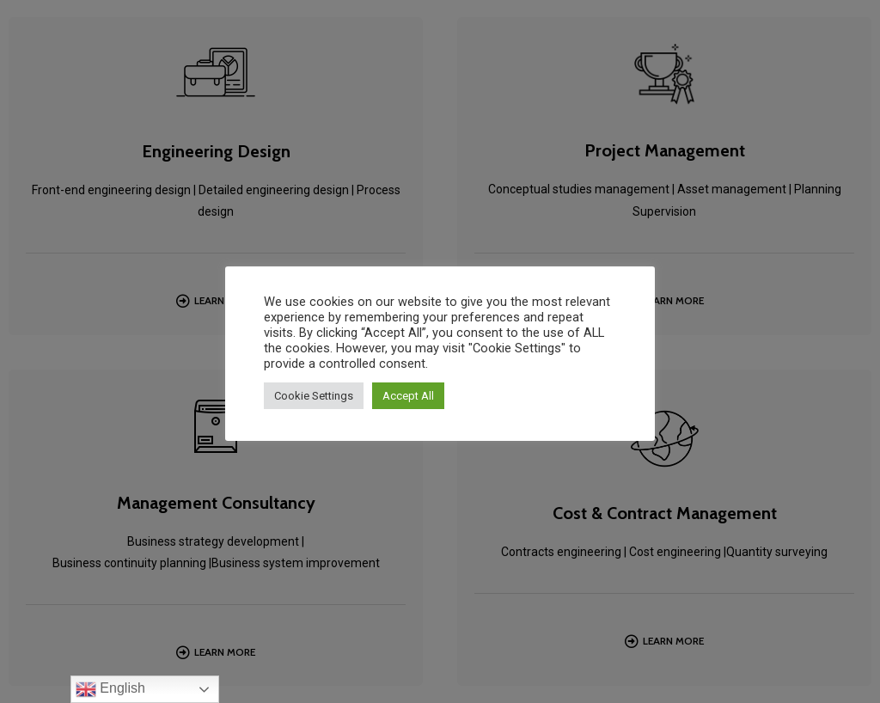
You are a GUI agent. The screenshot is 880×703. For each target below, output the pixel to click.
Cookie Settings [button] (313, 395)
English (110, 689)
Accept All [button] (408, 395)
